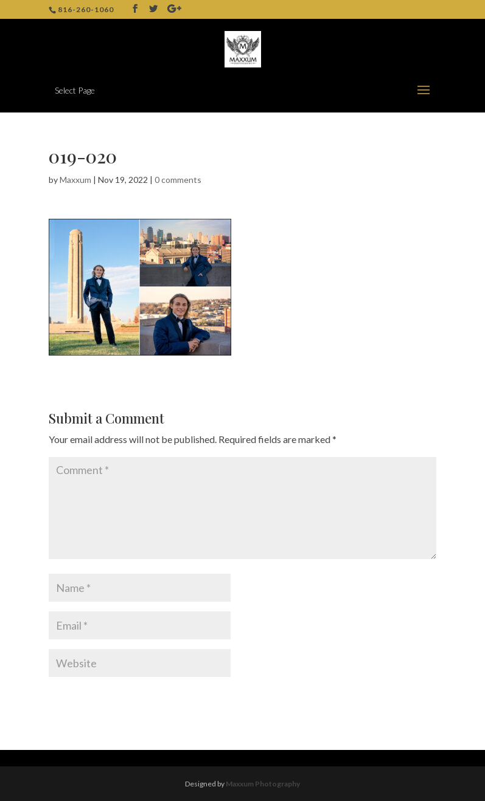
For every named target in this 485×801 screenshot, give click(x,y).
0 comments (178, 179)
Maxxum (75, 179)
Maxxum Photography (263, 783)
